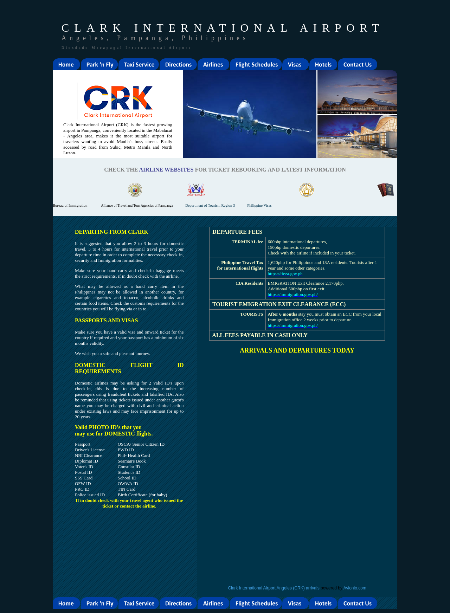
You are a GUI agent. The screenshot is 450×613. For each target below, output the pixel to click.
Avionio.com (354, 588)
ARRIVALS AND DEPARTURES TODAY (297, 350)
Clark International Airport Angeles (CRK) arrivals (274, 588)
